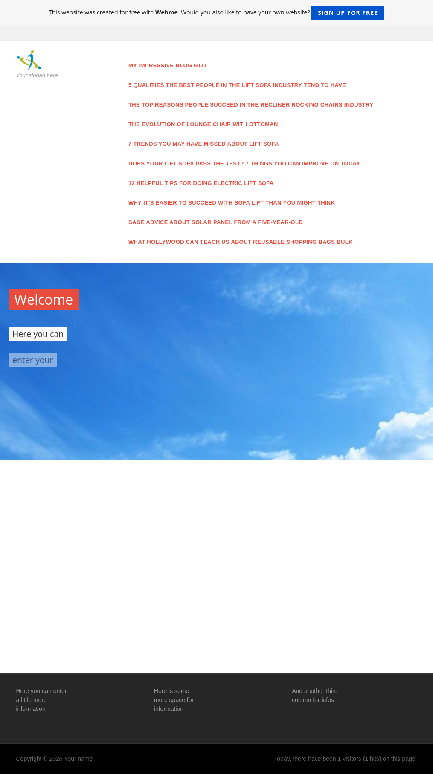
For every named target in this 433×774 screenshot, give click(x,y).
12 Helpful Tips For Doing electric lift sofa (201, 183)
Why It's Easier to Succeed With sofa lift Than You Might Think (231, 202)
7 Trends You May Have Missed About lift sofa (203, 144)
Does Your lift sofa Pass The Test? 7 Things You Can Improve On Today (244, 163)
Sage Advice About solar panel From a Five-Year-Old (215, 222)
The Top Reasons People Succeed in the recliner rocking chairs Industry (250, 104)
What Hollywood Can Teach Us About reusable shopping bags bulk (240, 242)
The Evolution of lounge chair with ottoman (203, 124)
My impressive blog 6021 (167, 65)
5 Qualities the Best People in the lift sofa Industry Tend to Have (237, 85)
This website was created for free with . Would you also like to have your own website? (216, 13)
